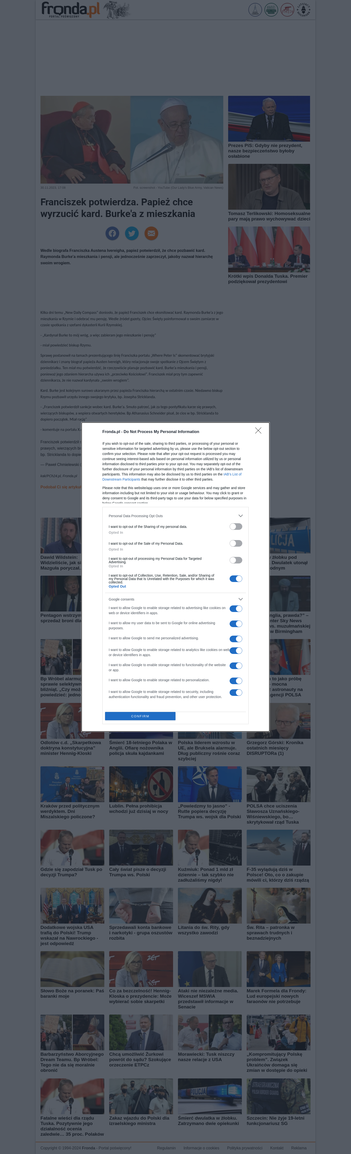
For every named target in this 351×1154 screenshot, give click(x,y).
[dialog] (175, 577)
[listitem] (175, 515)
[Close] (259, 432)
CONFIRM (140, 716)
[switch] (236, 526)
